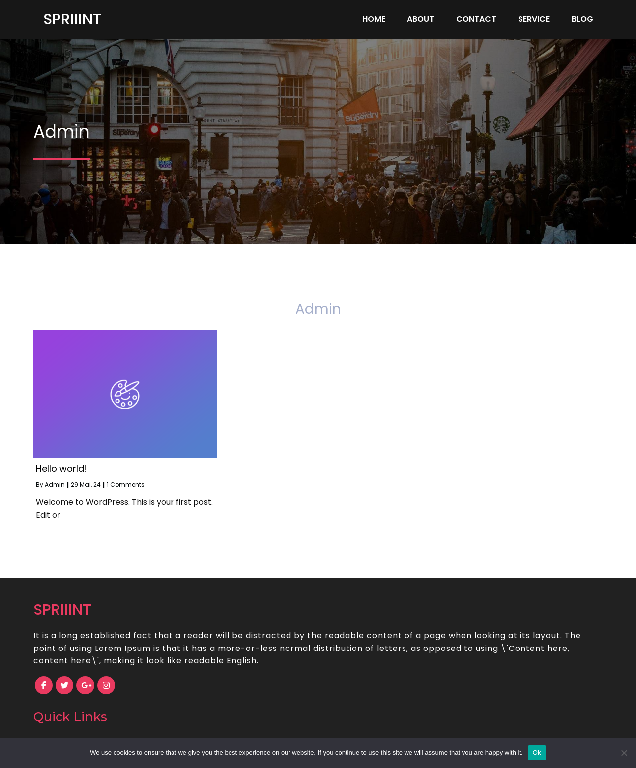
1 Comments (126, 484)
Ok (537, 752)
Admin (55, 484)
